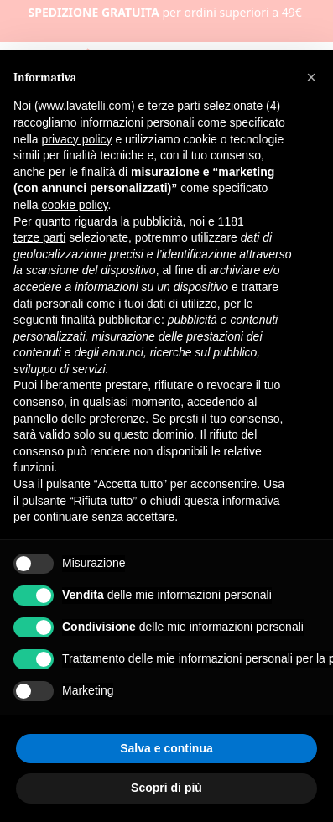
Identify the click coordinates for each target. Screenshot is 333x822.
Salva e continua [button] (166, 748)
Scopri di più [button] (166, 787)
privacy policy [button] (76, 139)
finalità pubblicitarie (111, 319)
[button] (311, 77)
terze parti (39, 237)
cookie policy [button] (74, 204)
